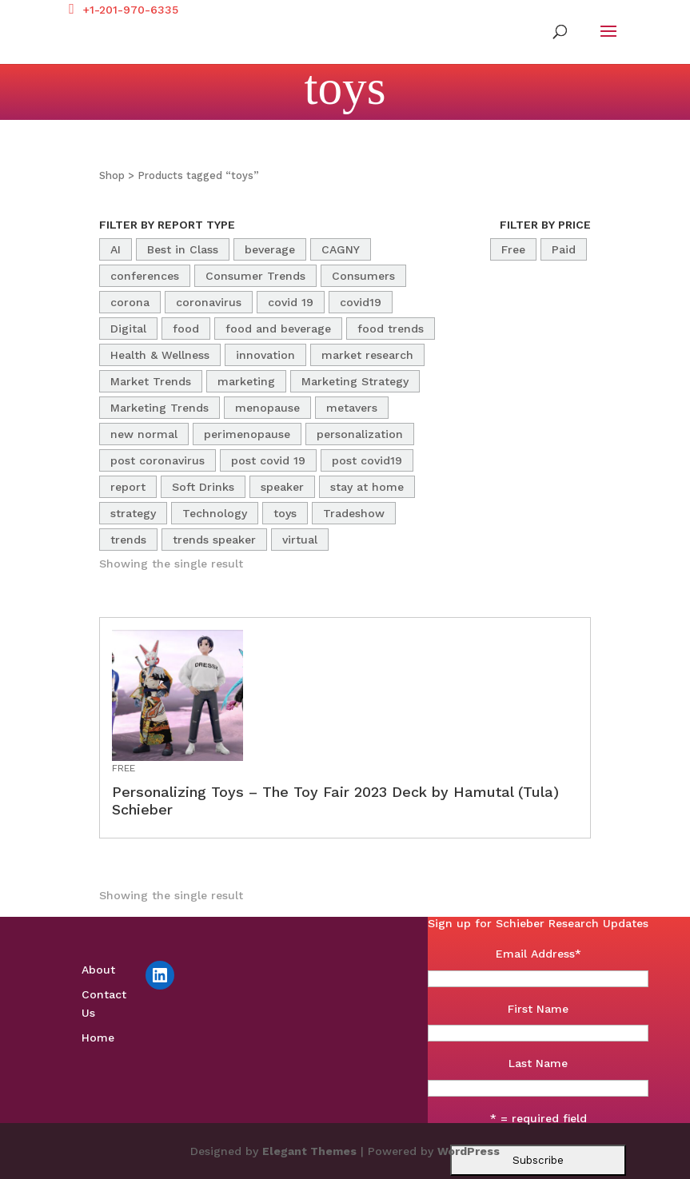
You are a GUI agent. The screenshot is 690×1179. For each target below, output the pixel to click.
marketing (246, 381)
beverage (270, 249)
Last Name (538, 1063)
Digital (128, 328)
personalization (360, 434)
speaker (282, 486)
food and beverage (278, 328)
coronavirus (208, 302)
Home (98, 1037)
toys (285, 513)
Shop (112, 175)
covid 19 (290, 302)
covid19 (360, 302)
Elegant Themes (309, 1151)
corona (130, 302)
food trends (390, 328)
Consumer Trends (255, 275)
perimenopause (247, 434)
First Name (538, 1008)
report (128, 486)
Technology (214, 513)
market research (367, 355)
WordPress (468, 1151)
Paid (564, 249)
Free (513, 249)
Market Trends (150, 381)
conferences (144, 275)
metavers (351, 407)
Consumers (363, 275)
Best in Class (182, 249)
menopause (267, 407)
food (186, 328)
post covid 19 (268, 460)
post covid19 (367, 460)
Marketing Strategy (355, 381)
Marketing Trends (159, 407)
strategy (133, 513)
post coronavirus (157, 460)
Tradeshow (354, 513)
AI (115, 249)
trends (128, 539)
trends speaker (214, 539)
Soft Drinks (203, 486)
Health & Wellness (159, 355)
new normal (143, 434)
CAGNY (340, 249)
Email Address (538, 953)
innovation (265, 355)
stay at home (367, 486)
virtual (299, 539)
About (98, 969)
